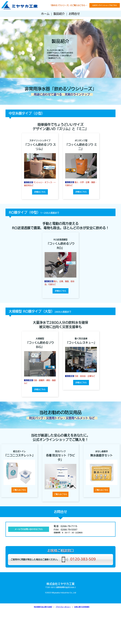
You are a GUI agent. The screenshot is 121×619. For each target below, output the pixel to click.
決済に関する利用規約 (81, 607)
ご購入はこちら (19, 490)
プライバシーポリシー (63, 607)
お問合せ (74, 13)
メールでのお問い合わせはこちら (29, 529)
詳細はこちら (40, 192)
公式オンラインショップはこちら (104, 5)
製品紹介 (59, 13)
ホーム (45, 13)
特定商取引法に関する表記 (43, 607)
